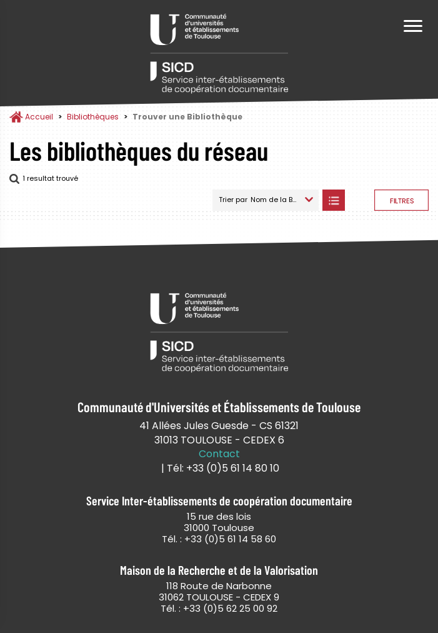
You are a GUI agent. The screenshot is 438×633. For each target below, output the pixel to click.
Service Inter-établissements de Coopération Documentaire (219, 54)
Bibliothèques (93, 116)
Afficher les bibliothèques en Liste (333, 200)
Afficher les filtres (401, 200)
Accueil (39, 116)
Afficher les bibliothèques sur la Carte (359, 200)
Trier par (233, 200)
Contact (219, 454)
